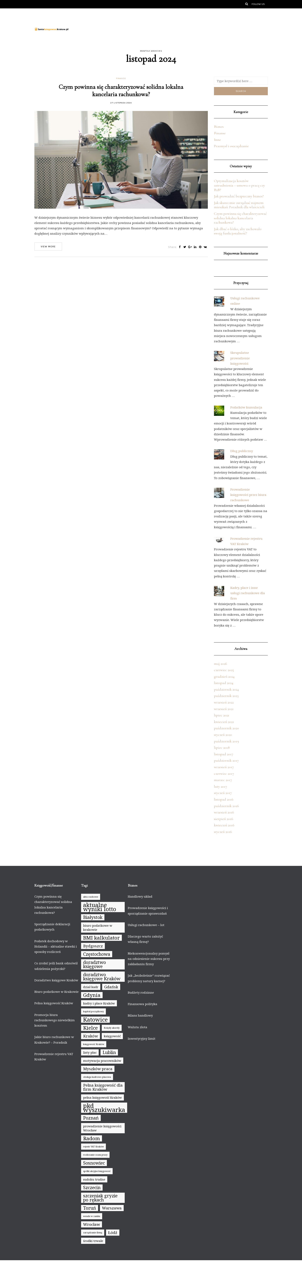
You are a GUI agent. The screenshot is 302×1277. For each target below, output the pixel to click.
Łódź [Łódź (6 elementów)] (112, 1232)
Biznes (219, 126)
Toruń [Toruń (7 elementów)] (89, 1208)
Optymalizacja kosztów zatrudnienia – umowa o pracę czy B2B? (239, 185)
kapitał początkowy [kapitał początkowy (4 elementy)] (93, 1011)
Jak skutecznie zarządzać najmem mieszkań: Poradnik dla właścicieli (239, 204)
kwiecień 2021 (224, 721)
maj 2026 (220, 663)
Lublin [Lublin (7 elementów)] (109, 1052)
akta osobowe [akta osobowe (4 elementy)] (90, 896)
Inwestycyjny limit (141, 1038)
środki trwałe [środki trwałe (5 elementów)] (93, 1241)
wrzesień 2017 (224, 767)
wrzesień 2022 (224, 702)
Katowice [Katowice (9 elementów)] (95, 1020)
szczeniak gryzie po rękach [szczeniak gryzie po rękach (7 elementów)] (100, 1198)
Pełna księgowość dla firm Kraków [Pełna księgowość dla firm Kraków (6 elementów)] (103, 1087)
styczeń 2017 (223, 793)
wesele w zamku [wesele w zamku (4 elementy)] (91, 1216)
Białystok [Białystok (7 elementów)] (92, 917)
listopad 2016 (223, 799)
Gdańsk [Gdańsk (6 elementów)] (111, 987)
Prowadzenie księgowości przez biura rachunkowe (248, 494)
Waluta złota (137, 1027)
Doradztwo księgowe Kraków (56, 980)
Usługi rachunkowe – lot (146, 925)
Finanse (121, 78)
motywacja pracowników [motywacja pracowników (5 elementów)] (102, 1061)
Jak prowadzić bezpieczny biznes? (239, 196)
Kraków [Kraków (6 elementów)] (90, 1036)
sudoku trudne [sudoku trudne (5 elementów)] (94, 1179)
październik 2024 (226, 689)
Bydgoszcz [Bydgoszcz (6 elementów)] (93, 946)
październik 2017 (226, 760)
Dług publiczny (241, 451)
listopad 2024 (223, 683)
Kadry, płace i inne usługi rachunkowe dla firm (247, 593)
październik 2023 (226, 695)
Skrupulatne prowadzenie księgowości (240, 358)
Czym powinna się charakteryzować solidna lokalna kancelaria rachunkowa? (121, 90)
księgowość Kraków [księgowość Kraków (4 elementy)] (93, 1044)
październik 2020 (226, 728)
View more (48, 246)
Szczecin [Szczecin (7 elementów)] (92, 1187)
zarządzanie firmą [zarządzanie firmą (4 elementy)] (92, 1232)
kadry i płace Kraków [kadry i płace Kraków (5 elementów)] (99, 1003)
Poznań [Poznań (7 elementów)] (91, 1118)
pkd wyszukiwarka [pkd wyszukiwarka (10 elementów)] (104, 1108)
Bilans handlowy (140, 1015)
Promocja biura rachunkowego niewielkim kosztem (54, 1020)
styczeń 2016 (223, 831)
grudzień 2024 (224, 676)
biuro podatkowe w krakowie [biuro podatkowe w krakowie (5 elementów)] (97, 927)
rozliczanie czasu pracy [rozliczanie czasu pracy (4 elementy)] (95, 1154)
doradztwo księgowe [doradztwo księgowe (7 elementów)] (94, 964)
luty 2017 (220, 786)
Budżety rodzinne (141, 992)
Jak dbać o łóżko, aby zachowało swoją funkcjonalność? (237, 231)
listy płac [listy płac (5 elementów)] (90, 1052)
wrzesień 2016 (224, 812)
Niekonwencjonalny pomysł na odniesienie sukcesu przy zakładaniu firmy (149, 958)
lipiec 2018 (222, 747)
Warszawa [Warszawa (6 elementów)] (112, 1208)
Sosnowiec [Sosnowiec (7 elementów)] (94, 1163)
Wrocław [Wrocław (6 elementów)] (91, 1224)
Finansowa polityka (142, 1004)
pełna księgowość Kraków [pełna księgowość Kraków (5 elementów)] (102, 1097)
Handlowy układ (140, 896)
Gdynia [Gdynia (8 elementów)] (92, 995)
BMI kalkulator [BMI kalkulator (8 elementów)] (101, 938)
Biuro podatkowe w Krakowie (56, 992)
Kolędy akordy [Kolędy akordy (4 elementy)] (112, 1027)
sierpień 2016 (223, 819)
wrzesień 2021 (224, 709)
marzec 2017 (223, 780)
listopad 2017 (223, 754)
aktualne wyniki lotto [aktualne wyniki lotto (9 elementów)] (99, 907)
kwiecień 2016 (224, 825)
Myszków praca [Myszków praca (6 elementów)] (97, 1068)
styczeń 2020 (223, 734)
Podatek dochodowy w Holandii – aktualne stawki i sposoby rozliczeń (55, 946)
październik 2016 (226, 806)
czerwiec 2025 (224, 670)
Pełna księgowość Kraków (53, 1003)
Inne (217, 139)
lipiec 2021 (221, 715)
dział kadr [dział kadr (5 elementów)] (90, 987)
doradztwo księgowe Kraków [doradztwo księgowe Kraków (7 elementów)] (101, 977)
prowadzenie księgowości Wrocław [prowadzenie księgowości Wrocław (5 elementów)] (102, 1128)
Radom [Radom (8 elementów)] (91, 1138)
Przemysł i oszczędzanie (231, 146)
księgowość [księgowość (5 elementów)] (112, 1036)
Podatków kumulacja (246, 407)
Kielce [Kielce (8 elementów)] (90, 1028)
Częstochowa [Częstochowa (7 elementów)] (96, 954)
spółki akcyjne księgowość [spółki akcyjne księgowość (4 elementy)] (97, 1171)
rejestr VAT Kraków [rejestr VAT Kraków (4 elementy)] (93, 1146)
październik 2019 (226, 741)
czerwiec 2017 (224, 773)
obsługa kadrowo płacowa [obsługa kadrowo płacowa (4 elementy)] (97, 1077)
